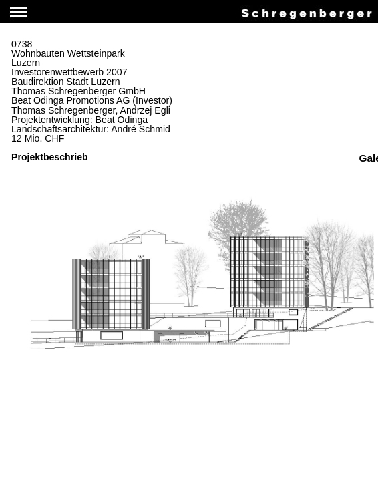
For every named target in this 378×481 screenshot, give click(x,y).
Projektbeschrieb (49, 157)
